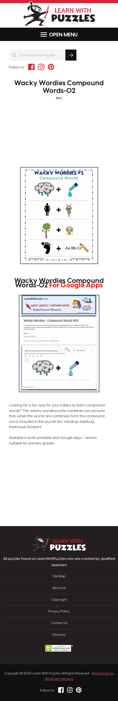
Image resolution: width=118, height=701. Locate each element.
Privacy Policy (59, 611)
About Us (59, 588)
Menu (59, 34)
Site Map (59, 576)
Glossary (59, 635)
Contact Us (59, 623)
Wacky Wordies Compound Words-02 (59, 87)
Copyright (59, 600)
